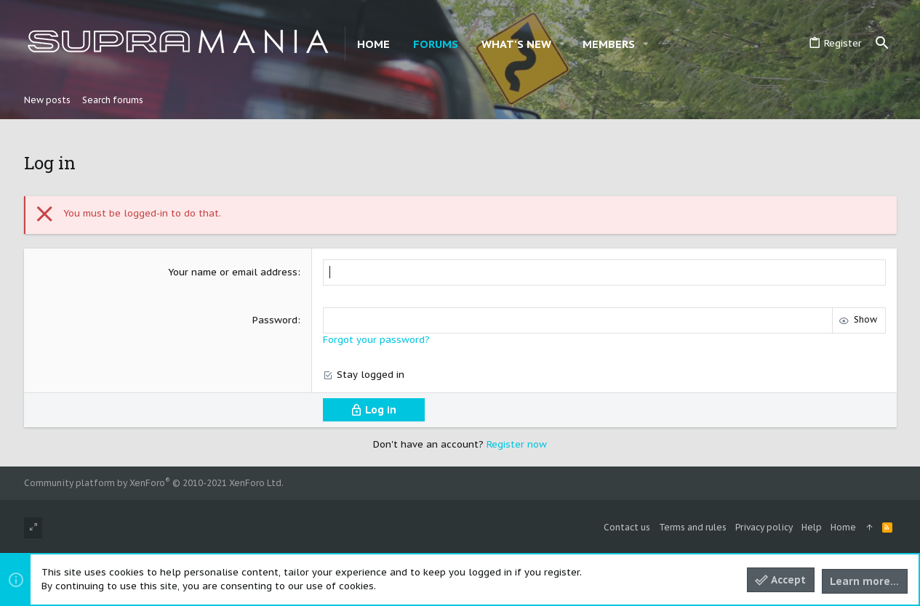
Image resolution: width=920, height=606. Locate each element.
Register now (517, 444)
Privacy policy (764, 527)
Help (811, 527)
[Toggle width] (33, 527)
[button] (562, 44)
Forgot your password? (376, 340)
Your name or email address (232, 272)
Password (274, 320)
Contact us (627, 527)
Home (843, 527)
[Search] (882, 43)
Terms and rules (693, 527)
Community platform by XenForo (154, 482)
